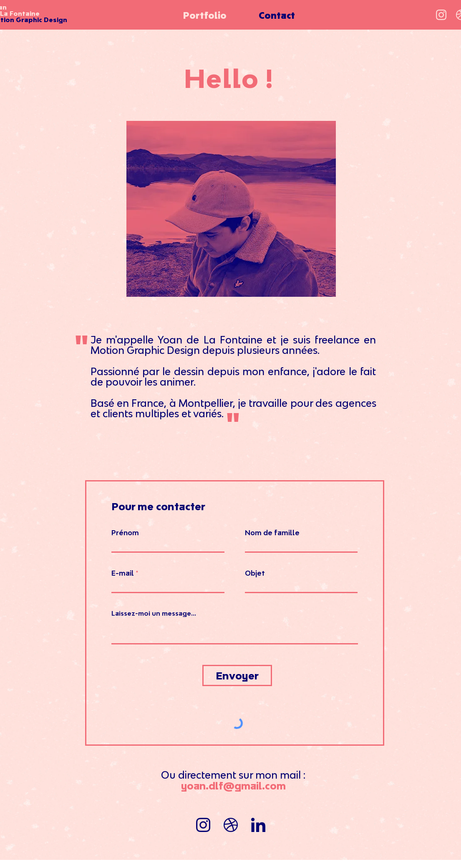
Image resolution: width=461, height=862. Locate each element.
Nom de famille (272, 532)
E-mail (122, 573)
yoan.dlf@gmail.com (233, 786)
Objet (255, 573)
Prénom (125, 532)
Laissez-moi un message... (153, 613)
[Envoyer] (237, 675)
